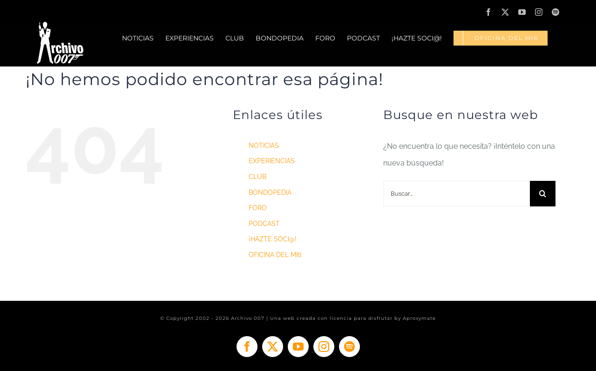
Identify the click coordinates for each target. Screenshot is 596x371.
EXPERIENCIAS (272, 161)
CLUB (257, 176)
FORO (258, 208)
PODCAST (264, 223)
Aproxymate (419, 318)
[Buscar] (542, 193)
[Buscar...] (456, 193)
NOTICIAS (264, 145)
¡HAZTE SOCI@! (273, 239)
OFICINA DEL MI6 (275, 254)
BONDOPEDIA (270, 192)
